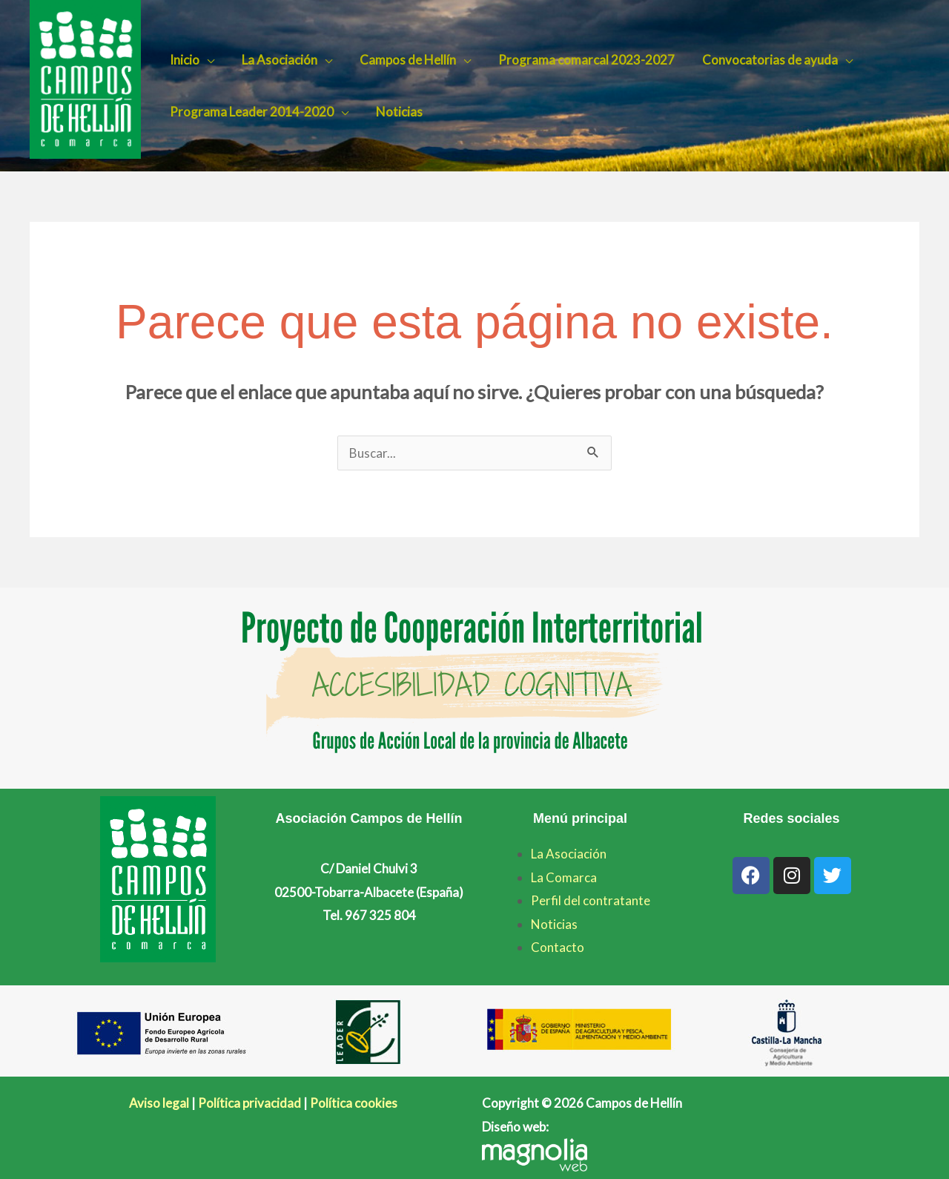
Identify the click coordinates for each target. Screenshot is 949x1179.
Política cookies (353, 1103)
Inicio (183, 60)
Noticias (395, 111)
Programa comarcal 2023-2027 (578, 60)
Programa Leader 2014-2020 (250, 111)
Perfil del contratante (590, 900)
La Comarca (564, 877)
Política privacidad (249, 1103)
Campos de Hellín (402, 60)
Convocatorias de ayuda (759, 60)
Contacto (557, 947)
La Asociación (276, 60)
